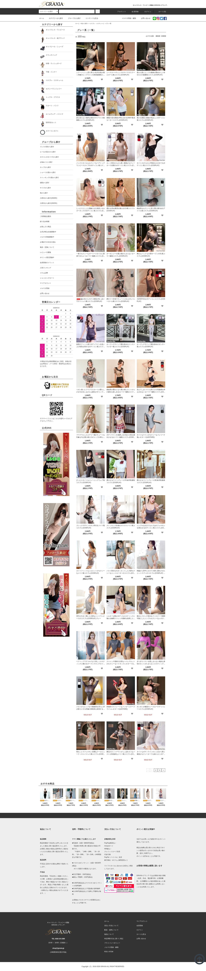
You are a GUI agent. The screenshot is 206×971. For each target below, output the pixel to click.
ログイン (146, 12)
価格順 (158, 36)
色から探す (84, 23)
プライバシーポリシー (112, 943)
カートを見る (141, 934)
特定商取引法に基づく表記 (113, 939)
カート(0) (160, 12)
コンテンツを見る (90, 18)
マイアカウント (142, 921)
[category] (48, 11)
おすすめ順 (150, 36)
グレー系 (108, 23)
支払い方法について (111, 925)
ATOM (111, 952)
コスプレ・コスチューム (97, 23)
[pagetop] (103, 815)
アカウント (120, 12)
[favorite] (102, 79)
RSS (106, 952)
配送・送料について (111, 930)
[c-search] (97, 11)
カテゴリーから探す (54, 18)
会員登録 (133, 12)
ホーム (41, 18)
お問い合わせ (144, 18)
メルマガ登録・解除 (127, 18)
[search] (77, 11)
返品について (109, 934)
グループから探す (73, 18)
